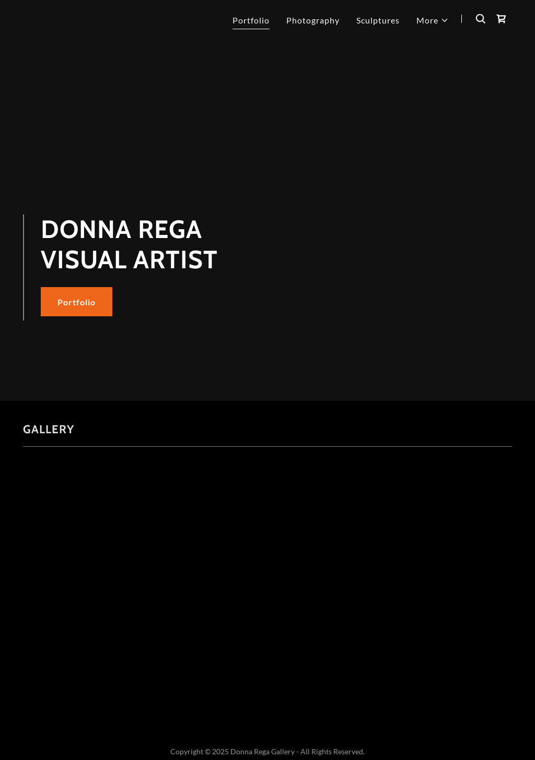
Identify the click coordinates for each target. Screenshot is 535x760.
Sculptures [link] (378, 20)
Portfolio (76, 302)
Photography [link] (313, 20)
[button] (432, 20)
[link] (501, 18)
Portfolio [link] (251, 20)
